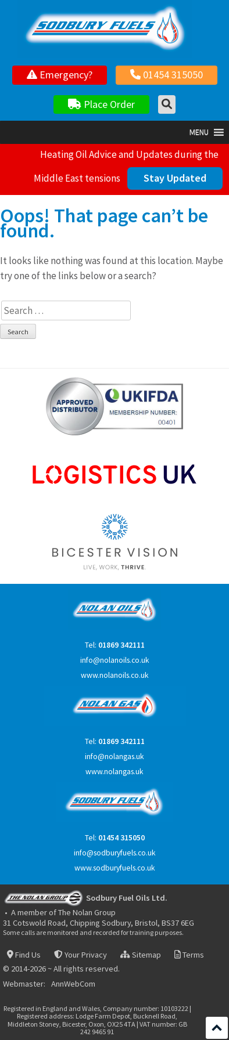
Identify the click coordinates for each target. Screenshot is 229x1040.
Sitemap (140, 955)
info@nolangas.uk (114, 756)
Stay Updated (175, 178)
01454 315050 (166, 74)
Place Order (101, 104)
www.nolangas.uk (114, 772)
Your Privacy (80, 955)
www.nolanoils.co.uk (115, 675)
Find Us (24, 955)
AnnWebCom (73, 984)
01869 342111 (121, 645)
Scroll (217, 1028)
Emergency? (59, 74)
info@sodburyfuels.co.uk (115, 853)
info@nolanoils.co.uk (114, 660)
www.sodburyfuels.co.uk (114, 868)
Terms (189, 955)
